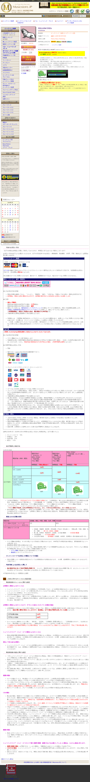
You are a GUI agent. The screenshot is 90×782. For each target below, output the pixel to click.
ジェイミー (59, 21)
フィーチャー (7, 60)
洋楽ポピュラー (7, 67)
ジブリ (5, 65)
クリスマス (6, 72)
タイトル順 (6, 115)
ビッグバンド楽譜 (8, 21)
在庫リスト (6, 99)
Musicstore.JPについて (59, 762)
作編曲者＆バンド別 (9, 55)
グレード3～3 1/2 (8, 110)
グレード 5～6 (7, 126)
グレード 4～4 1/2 (8, 129)
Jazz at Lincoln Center (9, 92)
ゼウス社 (6, 270)
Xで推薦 (23, 73)
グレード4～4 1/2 (8, 107)
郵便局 (13, 552)
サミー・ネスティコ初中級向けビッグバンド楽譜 (9, 85)
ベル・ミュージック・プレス (44, 21)
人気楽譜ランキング (9, 33)
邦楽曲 (5, 57)
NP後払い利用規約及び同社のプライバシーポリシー (23, 309)
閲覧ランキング (7, 37)
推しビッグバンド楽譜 (10, 41)
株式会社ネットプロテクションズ (31, 308)
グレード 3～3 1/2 (8, 131)
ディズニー (6, 62)
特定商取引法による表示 (31, 762)
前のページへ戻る (7, 759)
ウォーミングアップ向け (10, 89)
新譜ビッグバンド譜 (9, 44)
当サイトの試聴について (11, 779)
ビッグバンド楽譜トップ (10, 29)
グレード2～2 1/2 (8, 112)
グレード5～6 (7, 105)
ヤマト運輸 (14, 550)
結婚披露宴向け (7, 70)
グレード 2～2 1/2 (8, 134)
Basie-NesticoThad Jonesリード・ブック (7, 145)
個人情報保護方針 (46, 762)
